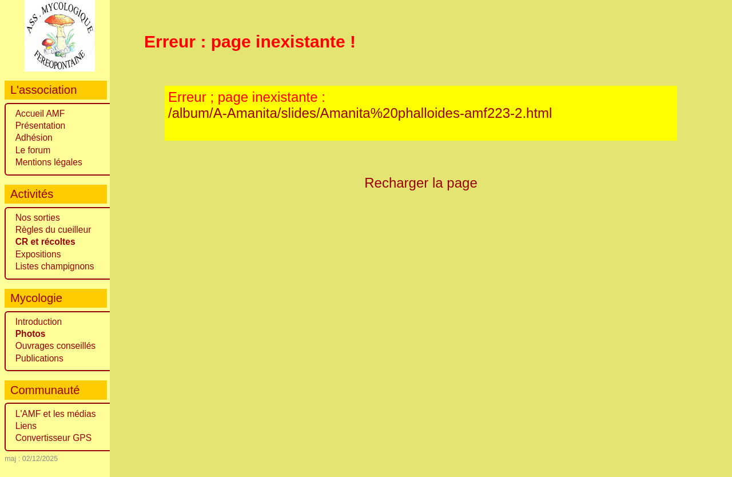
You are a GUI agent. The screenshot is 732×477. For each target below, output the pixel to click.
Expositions (38, 254)
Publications (39, 358)
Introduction (38, 322)
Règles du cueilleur (53, 229)
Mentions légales (48, 162)
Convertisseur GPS (53, 438)
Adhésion (34, 137)
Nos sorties (37, 217)
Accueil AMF (40, 113)
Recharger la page (421, 182)
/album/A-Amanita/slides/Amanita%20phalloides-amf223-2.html (360, 113)
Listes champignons (54, 266)
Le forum (33, 150)
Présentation (40, 125)
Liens (26, 426)
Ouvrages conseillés (55, 346)
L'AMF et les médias (55, 414)
